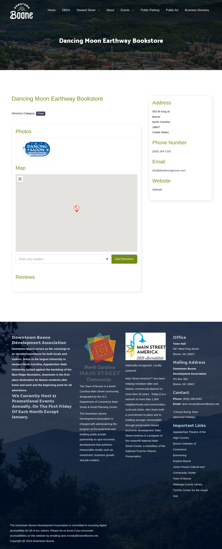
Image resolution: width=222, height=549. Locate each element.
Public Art (172, 10)
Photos (24, 131)
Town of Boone (182, 478)
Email (158, 161)
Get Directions (124, 259)
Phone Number (169, 142)
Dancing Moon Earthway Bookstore (57, 98)
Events (125, 10)
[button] (76, 208)
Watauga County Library (188, 484)
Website (161, 181)
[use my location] (107, 259)
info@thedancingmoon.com (169, 170)
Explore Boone (182, 461)
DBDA (66, 10)
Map (20, 168)
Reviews (25, 277)
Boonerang (179, 455)
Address (161, 103)
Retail (41, 113)
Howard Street (86, 10)
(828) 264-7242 (161, 151)
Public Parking (150, 10)
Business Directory (197, 10)
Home (52, 10)
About (110, 10)
